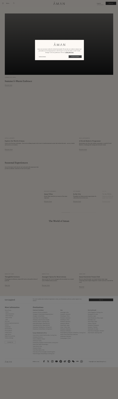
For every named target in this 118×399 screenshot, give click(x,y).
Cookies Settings (42, 56)
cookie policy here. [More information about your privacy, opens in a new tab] (69, 52)
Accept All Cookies (75, 56)
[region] (59, 50)
